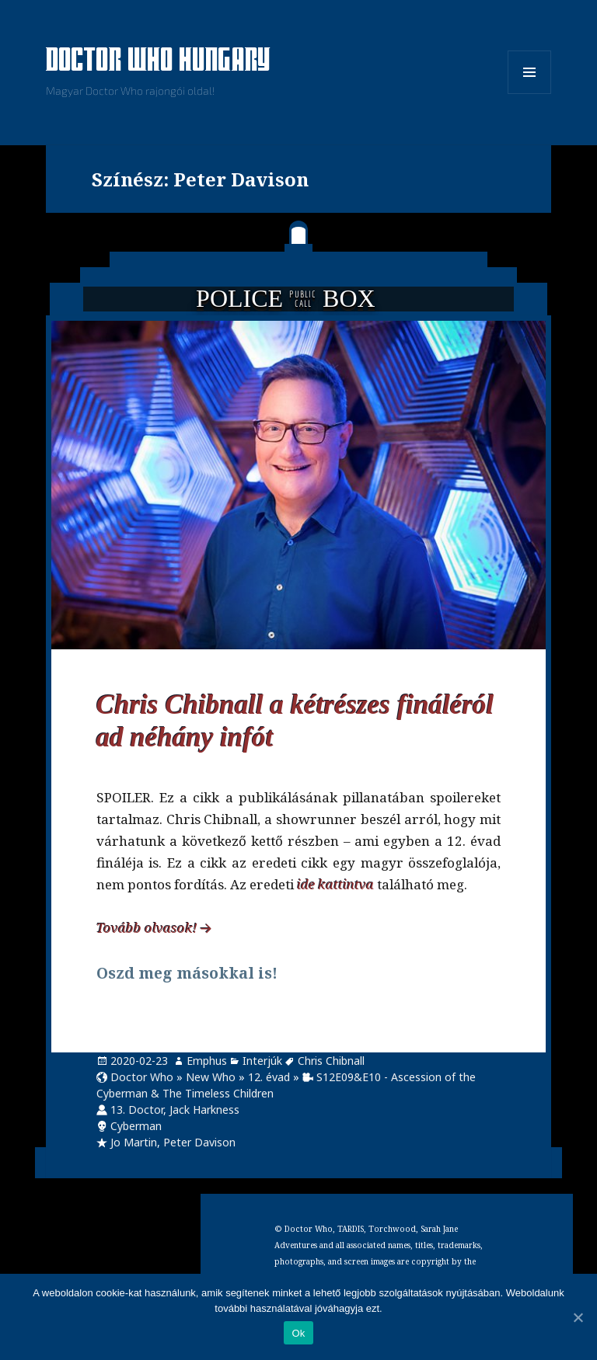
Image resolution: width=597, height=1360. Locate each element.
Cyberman (136, 1125)
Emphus (207, 1060)
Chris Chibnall (331, 1060)
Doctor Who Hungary (158, 61)
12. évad (269, 1077)
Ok (298, 1333)
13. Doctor (136, 1109)
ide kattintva (335, 884)
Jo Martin (133, 1142)
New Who (211, 1077)
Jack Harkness (204, 1109)
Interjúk (262, 1060)
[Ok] (577, 1317)
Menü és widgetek (529, 93)
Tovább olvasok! (146, 928)
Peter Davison (199, 1142)
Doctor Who (141, 1077)
